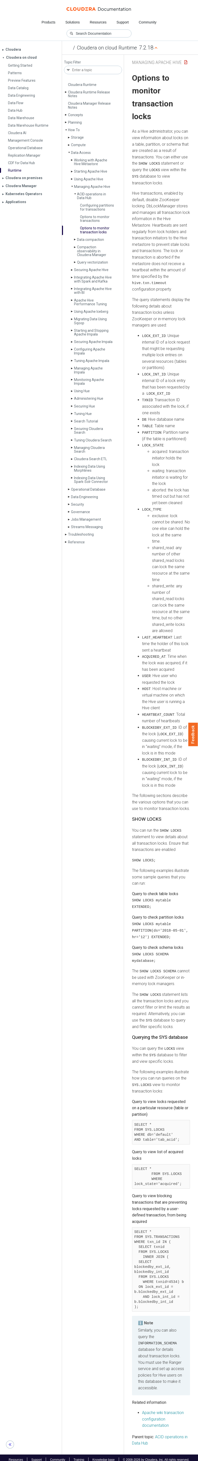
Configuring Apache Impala (89, 351)
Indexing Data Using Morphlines (89, 468)
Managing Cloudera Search (89, 449)
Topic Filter (72, 62)
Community (147, 22)
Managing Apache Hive (92, 187)
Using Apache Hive (88, 179)
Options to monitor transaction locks (95, 230)
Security (77, 504)
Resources (98, 22)
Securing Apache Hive (91, 270)
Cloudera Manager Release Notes (89, 105)
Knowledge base (103, 1455)
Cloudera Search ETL (90, 459)
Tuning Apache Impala (91, 361)
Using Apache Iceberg (91, 312)
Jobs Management (86, 519)
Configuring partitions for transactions (97, 207)
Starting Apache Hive (90, 171)
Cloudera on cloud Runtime (107, 48)
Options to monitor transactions (95, 219)
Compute (78, 145)
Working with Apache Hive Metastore (90, 162)
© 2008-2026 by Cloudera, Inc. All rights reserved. (156, 1455)
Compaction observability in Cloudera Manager (91, 251)
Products (48, 22)
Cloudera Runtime (82, 85)
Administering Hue (88, 398)
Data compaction (90, 240)
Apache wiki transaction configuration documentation (163, 1415)
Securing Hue (84, 406)
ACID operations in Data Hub (91, 196)
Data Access (81, 153)
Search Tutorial (86, 421)
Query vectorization (92, 262)
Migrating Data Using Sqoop (90, 321)
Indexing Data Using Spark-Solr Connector (91, 480)
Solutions (72, 22)
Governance (80, 512)
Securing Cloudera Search (88, 430)
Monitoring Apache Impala (89, 381)
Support (122, 22)
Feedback (193, 734)
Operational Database (88, 489)
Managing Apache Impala (88, 370)
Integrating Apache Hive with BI (93, 291)
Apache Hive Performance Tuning (90, 302)
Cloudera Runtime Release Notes (89, 94)
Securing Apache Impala (93, 342)
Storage (77, 137)
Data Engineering (84, 497)
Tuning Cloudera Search (93, 440)
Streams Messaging (87, 527)
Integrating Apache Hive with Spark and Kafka (93, 279)
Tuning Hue (83, 414)
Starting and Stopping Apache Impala (91, 332)
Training (79, 1455)
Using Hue (82, 391)
